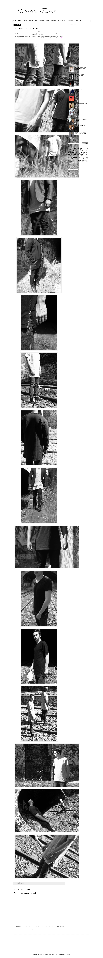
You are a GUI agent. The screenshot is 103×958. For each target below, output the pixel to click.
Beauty (36, 20)
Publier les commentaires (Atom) (26, 929)
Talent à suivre (72, 163)
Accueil (38, 926)
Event (69, 158)
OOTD (86, 149)
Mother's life (84, 160)
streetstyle (79, 154)
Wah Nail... (77, 96)
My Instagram (53, 20)
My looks (31, 20)
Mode (87, 153)
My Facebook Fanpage (62, 20)
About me (19, 20)
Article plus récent (17, 926)
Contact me (25, 20)
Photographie (79, 153)
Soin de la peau (71, 160)
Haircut (72, 154)
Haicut (82, 163)
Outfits (82, 151)
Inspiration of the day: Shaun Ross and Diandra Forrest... (80, 68)
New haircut (41, 20)
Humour (73, 161)
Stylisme (47, 20)
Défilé (78, 161)
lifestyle (75, 157)
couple (78, 163)
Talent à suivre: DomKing (80, 125)
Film (78, 160)
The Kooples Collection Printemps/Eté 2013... (79, 75)
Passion (78, 156)
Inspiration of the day (84, 161)
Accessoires (83, 157)
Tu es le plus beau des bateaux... (81, 110)
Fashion (73, 151)
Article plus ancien (60, 926)
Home (14, 20)
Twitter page (70, 20)
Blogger (68, 954)
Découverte (79, 158)
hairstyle (72, 156)
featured (70, 153)
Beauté (86, 154)
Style (77, 149)
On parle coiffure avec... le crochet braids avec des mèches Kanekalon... (81, 119)
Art (73, 158)
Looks (70, 149)
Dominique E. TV (78, 20)
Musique (85, 158)
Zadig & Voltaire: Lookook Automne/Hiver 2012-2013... (80, 133)
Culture (69, 161)
